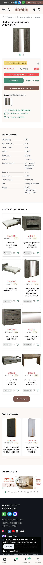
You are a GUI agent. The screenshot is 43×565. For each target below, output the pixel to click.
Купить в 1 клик (32, 81)
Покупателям (7, 2)
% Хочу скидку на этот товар (21, 74)
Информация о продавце (17, 110)
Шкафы (37, 17)
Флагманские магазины (16, 113)
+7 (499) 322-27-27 (11, 505)
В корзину (14, 81)
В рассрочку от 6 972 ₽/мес (21, 88)
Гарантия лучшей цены (15, 63)
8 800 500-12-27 (9, 508)
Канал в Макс (10, 536)
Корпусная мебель (24, 17)
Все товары (21, 399)
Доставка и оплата (14, 117)
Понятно (9, 546)
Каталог (10, 17)
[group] (17, 482)
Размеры (7, 253)
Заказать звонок (34, 2)
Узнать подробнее (10, 551)
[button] (20, 55)
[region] (21, 16)
